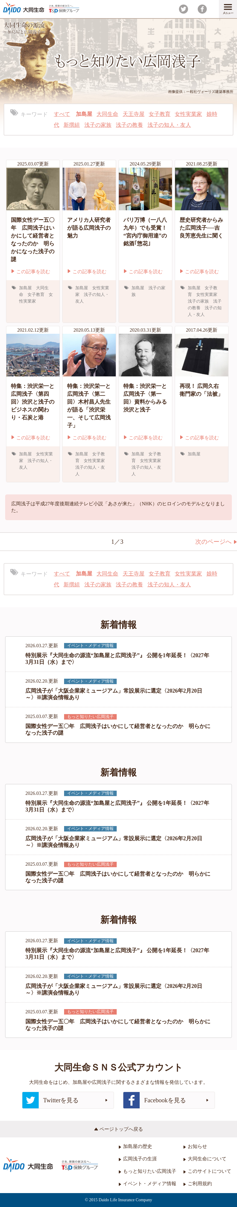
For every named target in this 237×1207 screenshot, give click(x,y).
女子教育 (159, 114)
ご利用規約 (197, 1183)
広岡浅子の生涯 (137, 1158)
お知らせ (195, 1146)
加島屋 (84, 114)
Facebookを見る (166, 1100)
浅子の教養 (129, 125)
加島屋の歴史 (135, 1146)
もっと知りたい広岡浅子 (147, 1171)
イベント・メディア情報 (147, 1183)
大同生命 (107, 114)
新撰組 (71, 125)
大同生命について (204, 1158)
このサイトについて (207, 1171)
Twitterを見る (65, 1100)
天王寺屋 (133, 114)
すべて (62, 114)
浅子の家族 (98, 125)
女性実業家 (188, 114)
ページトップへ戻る (118, 1129)
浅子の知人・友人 (169, 125)
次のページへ (216, 541)
